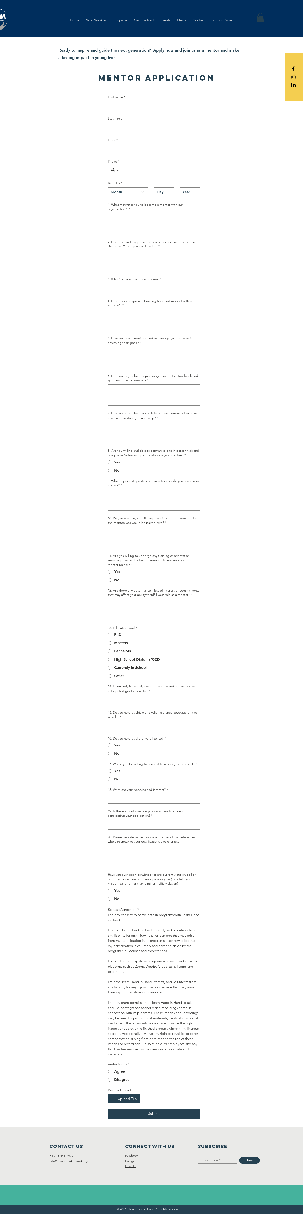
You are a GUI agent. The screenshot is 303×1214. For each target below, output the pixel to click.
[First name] (152, 106)
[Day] (162, 192)
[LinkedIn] (293, 85)
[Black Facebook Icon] (293, 68)
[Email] (152, 149)
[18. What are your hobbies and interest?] (152, 798)
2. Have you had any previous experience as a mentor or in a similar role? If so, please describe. (151, 244)
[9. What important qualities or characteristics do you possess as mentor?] (154, 500)
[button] (260, 17)
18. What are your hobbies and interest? (138, 790)
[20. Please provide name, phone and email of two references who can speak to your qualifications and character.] (154, 856)
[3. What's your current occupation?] (152, 288)
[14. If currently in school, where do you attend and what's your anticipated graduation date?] (152, 700)
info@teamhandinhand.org (68, 1161)
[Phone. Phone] (158, 170)
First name (116, 97)
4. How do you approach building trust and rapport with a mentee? (150, 303)
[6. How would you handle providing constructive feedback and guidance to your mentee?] (154, 395)
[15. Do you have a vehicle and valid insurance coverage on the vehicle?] (152, 726)
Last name (116, 118)
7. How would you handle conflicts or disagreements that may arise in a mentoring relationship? (152, 415)
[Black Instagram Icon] (293, 77)
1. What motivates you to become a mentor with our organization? (145, 206)
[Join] (249, 1160)
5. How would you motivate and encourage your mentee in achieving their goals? (150, 340)
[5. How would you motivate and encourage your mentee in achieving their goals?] (154, 357)
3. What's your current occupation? (134, 279)
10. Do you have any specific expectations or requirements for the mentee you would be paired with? (152, 520)
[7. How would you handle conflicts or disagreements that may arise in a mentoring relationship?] (154, 432)
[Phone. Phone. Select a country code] (115, 170)
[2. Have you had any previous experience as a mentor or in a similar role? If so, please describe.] (154, 261)
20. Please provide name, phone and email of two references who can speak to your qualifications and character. (151, 839)
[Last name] (152, 127)
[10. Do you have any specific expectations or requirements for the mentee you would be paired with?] (154, 537)
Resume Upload (119, 1090)
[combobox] (128, 192)
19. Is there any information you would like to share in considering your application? (146, 813)
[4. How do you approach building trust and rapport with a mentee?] (154, 320)
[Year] (188, 192)
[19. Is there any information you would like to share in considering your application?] (152, 824)
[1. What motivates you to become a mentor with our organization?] (154, 223)
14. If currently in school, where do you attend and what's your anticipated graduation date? (153, 688)
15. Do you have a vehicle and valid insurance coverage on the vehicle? (152, 714)
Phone (113, 161)
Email (113, 140)
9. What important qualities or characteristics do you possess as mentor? (153, 483)
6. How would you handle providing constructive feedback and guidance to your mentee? (153, 378)
